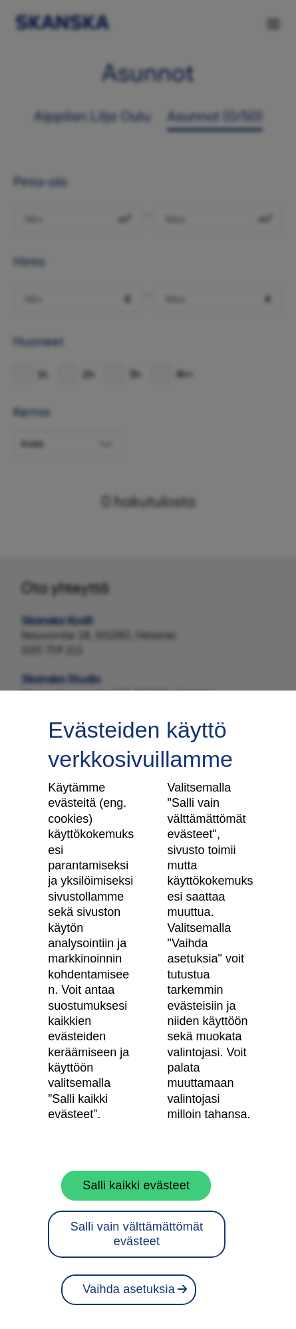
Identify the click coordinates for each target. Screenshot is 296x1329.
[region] (148, 1009)
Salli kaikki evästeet (136, 1185)
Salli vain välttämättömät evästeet (137, 1234)
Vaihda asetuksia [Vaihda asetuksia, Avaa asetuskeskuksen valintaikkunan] (128, 1289)
